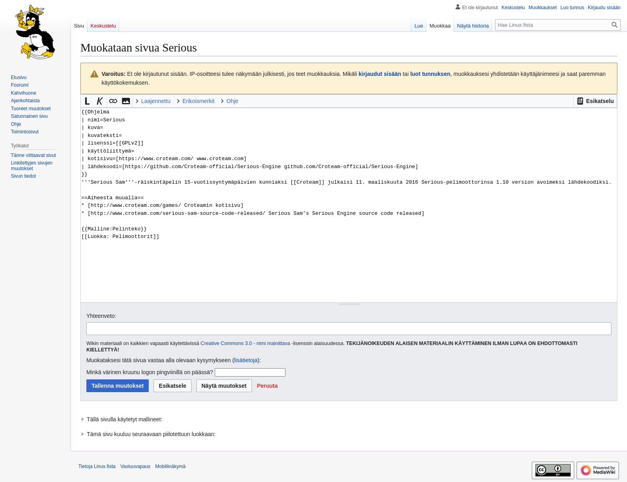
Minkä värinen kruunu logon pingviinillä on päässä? (149, 372)
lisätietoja (246, 360)
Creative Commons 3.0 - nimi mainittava (245, 343)
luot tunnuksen (430, 74)
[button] (595, 101)
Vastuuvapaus (135, 466)
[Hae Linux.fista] (558, 25)
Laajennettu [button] (155, 101)
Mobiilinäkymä (170, 466)
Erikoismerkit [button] (198, 101)
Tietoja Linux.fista (97, 466)
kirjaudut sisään (380, 74)
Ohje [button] (232, 101)
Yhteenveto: (101, 316)
